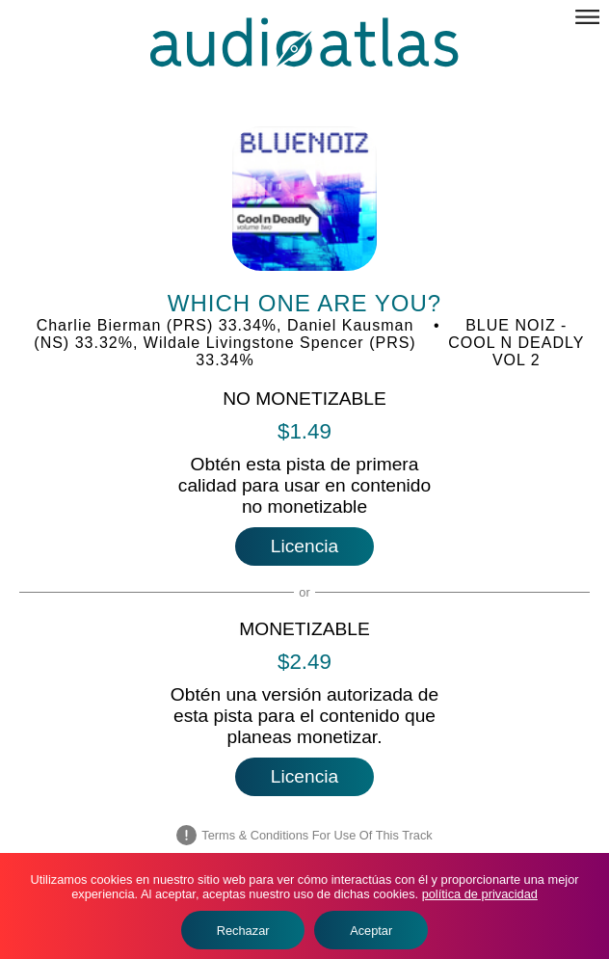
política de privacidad (480, 894)
